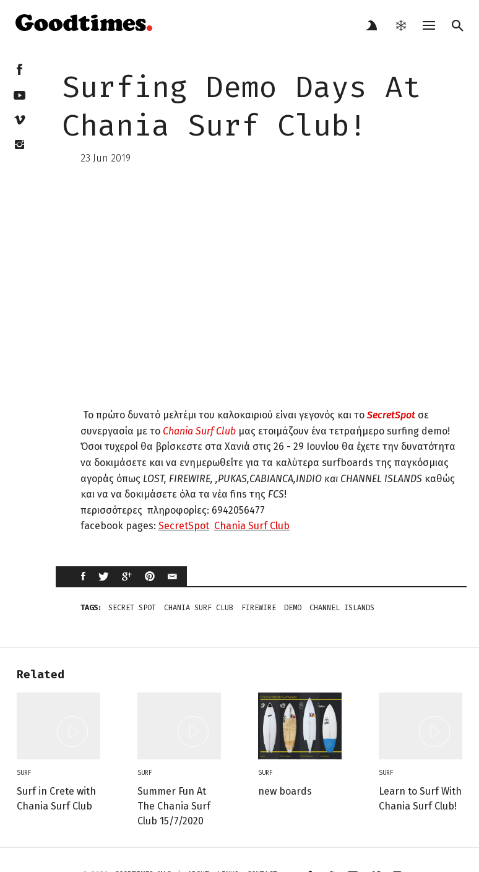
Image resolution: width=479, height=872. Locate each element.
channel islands (341, 607)
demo (292, 607)
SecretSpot (390, 415)
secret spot (132, 607)
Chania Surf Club (199, 431)
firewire (258, 607)
